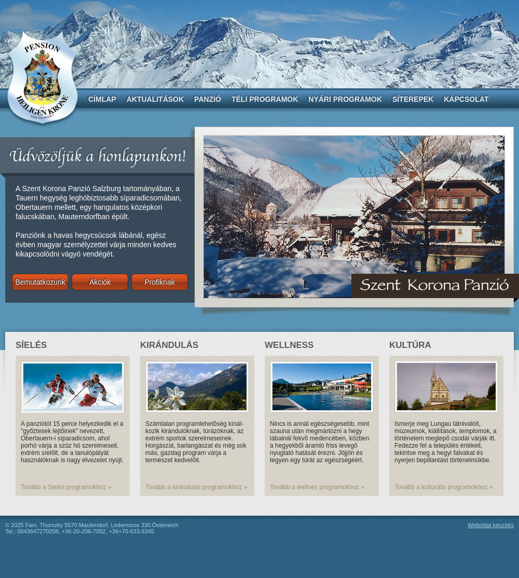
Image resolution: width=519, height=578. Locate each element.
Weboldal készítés (491, 525)
